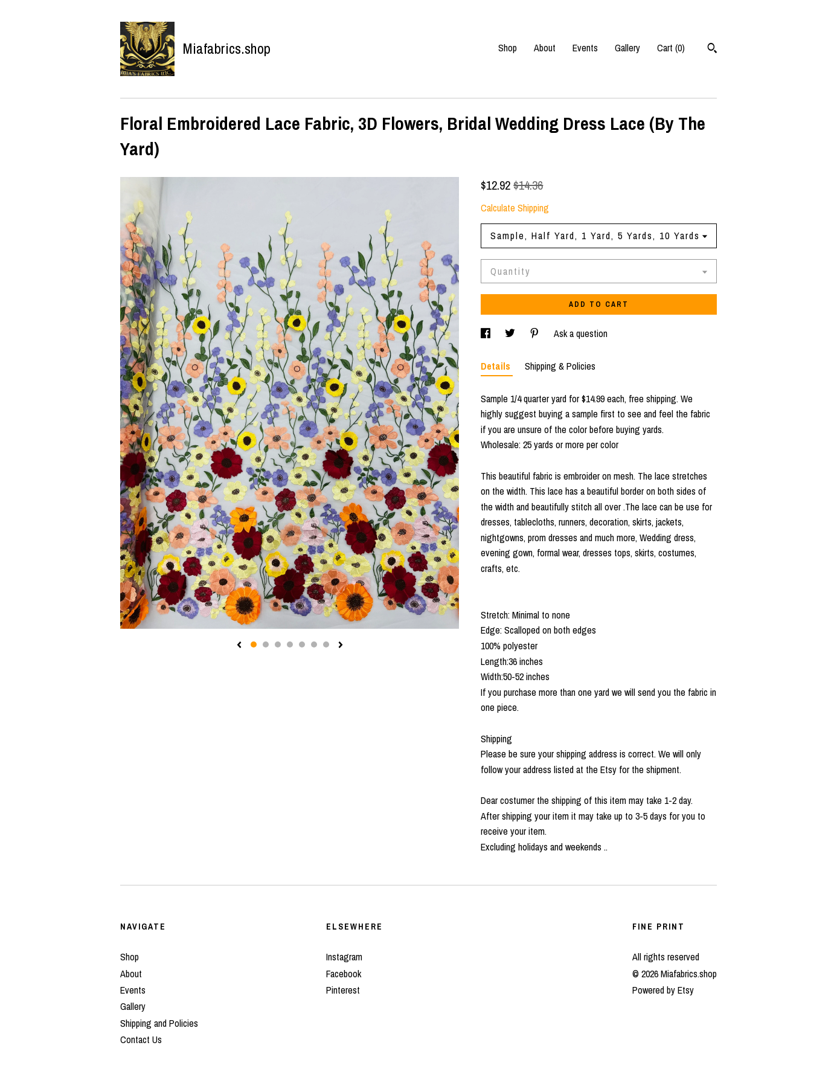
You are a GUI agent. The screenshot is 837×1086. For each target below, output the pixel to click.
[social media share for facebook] (487, 333)
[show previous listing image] (239, 645)
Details (497, 366)
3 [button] (278, 644)
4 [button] (290, 644)
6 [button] (314, 644)
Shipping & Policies (560, 366)
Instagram (344, 956)
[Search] (712, 49)
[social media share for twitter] (511, 333)
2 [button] (266, 644)
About (545, 47)
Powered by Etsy (663, 990)
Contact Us (141, 1039)
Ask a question (581, 333)
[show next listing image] (341, 645)
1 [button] (254, 644)
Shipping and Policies (159, 1023)
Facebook (343, 973)
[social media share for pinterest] (536, 333)
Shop (507, 47)
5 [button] (302, 644)
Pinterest (343, 990)
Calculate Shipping (515, 207)
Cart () (671, 47)
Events (585, 47)
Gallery (627, 47)
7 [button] (326, 644)
